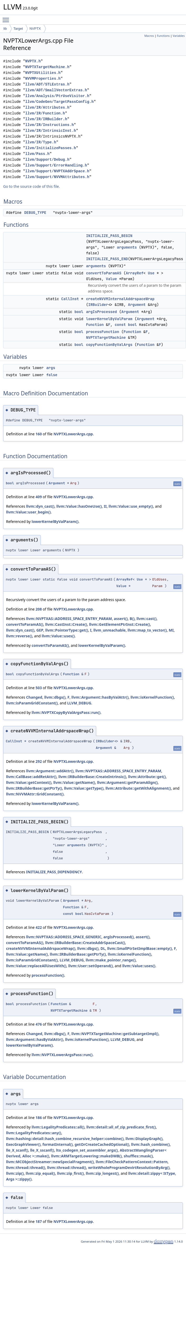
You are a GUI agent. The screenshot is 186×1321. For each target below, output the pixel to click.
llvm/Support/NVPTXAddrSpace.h (57, 171)
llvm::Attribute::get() (147, 776)
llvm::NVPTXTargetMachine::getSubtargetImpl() (114, 1033)
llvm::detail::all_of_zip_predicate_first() (121, 1127)
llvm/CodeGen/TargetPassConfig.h (59, 101)
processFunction (102, 331)
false (51, 374)
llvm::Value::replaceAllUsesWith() (36, 965)
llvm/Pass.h (37, 153)
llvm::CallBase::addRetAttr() (31, 776)
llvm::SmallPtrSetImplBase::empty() (139, 948)
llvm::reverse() (19, 635)
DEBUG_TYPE (35, 212)
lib (5, 29)
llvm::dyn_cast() (40, 506)
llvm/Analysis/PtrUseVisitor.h (57, 95)
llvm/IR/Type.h (40, 142)
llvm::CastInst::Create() (66, 624)
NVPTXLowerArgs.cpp (73, 433)
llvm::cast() (147, 618)
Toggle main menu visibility (7, 17)
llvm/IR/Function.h (45, 113)
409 (38, 496)
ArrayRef (134, 273)
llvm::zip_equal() (40, 1173)
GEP (39, 630)
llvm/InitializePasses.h (50, 147)
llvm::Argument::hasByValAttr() (99, 697)
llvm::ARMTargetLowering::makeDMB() (86, 1155)
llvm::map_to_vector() (147, 630)
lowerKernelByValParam (109, 318)
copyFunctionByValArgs (109, 344)
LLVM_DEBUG (79, 702)
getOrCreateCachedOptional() (102, 1144)
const (120, 324)
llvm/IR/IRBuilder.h (46, 119)
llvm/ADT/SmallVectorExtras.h (56, 90)
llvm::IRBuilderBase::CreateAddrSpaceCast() (85, 942)
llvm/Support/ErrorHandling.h (56, 165)
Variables (179, 36)
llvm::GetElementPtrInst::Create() (119, 624)
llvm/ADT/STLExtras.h (47, 84)
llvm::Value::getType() (84, 788)
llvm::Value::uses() (58, 635)
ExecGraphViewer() (23, 1144)
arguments (127, 247)
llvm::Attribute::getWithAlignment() (138, 788)
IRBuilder (98, 304)
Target (18, 29)
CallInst (70, 298)
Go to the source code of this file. (31, 186)
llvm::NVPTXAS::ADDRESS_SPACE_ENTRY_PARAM (69, 618)
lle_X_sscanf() (42, 1150)
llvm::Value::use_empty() (131, 506)
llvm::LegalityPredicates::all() (58, 1127)
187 (38, 1221)
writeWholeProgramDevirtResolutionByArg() (128, 1167)
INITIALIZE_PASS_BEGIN (109, 235)
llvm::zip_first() (70, 1173)
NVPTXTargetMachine (106, 337)
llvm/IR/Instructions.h (49, 124)
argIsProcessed (101, 311)
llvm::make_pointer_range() (111, 959)
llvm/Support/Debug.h (47, 159)
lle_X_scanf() (17, 1150)
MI (171, 630)
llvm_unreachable (109, 630)
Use (151, 273)
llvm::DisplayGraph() (144, 1138)
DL (102, 948)
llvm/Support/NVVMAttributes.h (57, 176)
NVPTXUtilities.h (42, 72)
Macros (149, 36)
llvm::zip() (15, 1173)
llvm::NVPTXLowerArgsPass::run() (62, 1054)
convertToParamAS (103, 273)
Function (95, 324)
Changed (34, 697)
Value (111, 278)
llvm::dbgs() (54, 697)
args (50, 367)
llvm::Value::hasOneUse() (79, 506)
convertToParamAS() (24, 624)
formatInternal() (58, 1144)
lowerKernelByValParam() (55, 521)
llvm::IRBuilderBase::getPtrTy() (34, 788)
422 (38, 927)
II (105, 506)
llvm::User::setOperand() (90, 965)
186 (38, 1117)
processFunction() (48, 975)
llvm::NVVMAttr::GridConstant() (35, 793)
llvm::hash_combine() (150, 1144)
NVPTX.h (33, 61)
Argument (137, 304)
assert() (121, 618)
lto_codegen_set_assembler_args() (87, 1150)
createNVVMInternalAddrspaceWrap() (40, 948)
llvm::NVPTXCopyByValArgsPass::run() (66, 712)
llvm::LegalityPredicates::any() (33, 1132)
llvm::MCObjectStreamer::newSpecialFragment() (50, 1161)
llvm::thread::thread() (25, 1167)
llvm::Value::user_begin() (28, 512)
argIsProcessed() (118, 936)
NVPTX (35, 29)
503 (38, 687)
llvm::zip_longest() (102, 1173)
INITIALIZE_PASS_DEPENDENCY (54, 871)
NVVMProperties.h (42, 78)
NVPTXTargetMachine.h (47, 66)
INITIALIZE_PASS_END (107, 258)
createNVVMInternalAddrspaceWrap (120, 298)
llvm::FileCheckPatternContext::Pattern (132, 1161)
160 (38, 433)
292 (38, 761)
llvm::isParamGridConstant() (32, 702)
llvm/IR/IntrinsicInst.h (50, 130)
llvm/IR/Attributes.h (47, 107)
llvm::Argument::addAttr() (49, 770)
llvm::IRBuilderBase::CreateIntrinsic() (92, 776)
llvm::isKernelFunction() (152, 697)
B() (132, 618)
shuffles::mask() (138, 1155)
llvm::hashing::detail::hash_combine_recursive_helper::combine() (64, 1138)
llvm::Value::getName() (74, 782)
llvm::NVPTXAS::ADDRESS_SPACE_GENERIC (63, 936)
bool (78, 311)
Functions (163, 36)
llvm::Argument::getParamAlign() (127, 782)
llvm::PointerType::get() (66, 630)
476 (38, 1024)
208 (38, 609)
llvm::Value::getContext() (28, 782)
